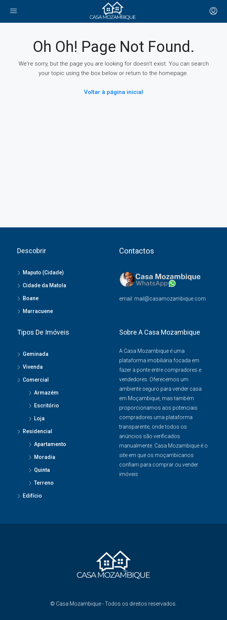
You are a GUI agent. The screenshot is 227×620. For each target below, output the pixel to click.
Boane (31, 298)
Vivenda (33, 367)
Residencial (37, 431)
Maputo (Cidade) (43, 272)
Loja (39, 418)
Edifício (32, 496)
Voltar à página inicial (113, 92)
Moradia (44, 457)
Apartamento (50, 444)
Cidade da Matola (44, 285)
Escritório (46, 405)
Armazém (46, 393)
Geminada (35, 354)
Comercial (36, 380)
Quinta (42, 470)
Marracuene (38, 311)
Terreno (44, 483)
